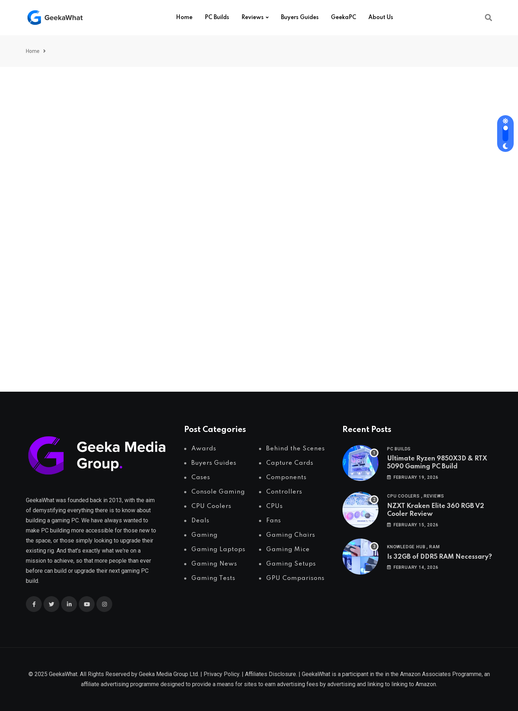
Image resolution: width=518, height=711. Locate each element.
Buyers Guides (300, 18)
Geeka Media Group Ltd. (169, 674)
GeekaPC (343, 18)
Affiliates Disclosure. (271, 674)
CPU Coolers (403, 496)
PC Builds (217, 18)
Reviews (252, 18)
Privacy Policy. (222, 674)
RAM (434, 546)
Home (184, 18)
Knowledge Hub (406, 546)
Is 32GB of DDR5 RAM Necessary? (439, 557)
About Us (380, 18)
